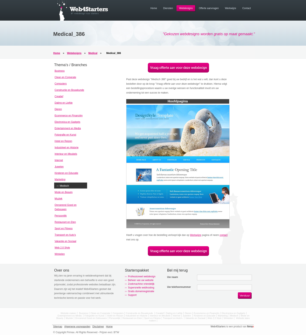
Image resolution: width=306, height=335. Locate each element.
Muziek (58, 198)
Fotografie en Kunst (65, 134)
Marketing (60, 179)
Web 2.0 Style (62, 247)
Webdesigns (74, 53)
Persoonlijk (61, 215)
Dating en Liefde (63, 102)
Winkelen (60, 254)
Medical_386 (113, 53)
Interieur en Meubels (66, 153)
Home (56, 53)
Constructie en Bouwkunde (69, 90)
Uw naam (172, 277)
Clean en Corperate (65, 77)
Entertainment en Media (68, 128)
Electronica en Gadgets (67, 122)
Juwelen (59, 166)
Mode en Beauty (63, 192)
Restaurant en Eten (65, 222)
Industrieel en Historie (66, 147)
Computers (61, 83)
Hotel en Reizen (63, 141)
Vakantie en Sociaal (65, 241)
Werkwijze (195, 235)
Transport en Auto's (65, 234)
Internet (59, 160)
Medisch (64, 185)
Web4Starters (217, 326)
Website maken (68, 313)
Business (60, 70)
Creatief (59, 96)
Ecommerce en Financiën (69, 115)
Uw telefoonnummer (179, 287)
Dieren (58, 109)
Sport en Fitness (63, 228)
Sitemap (57, 326)
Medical (92, 53)
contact (224, 235)
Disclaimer (98, 326)
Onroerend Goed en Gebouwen (91, 318)
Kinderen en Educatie (66, 173)
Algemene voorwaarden (77, 326)
